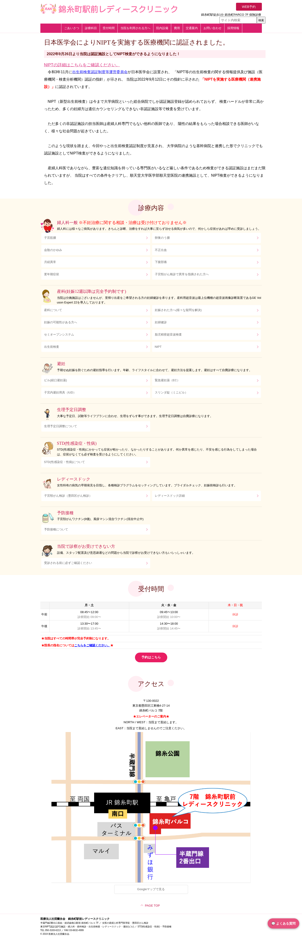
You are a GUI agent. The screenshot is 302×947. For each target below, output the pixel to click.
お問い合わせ (212, 28)
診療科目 (91, 28)
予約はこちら (151, 657)
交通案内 (192, 28)
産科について (53, 310)
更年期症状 (51, 274)
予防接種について (56, 529)
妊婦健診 (161, 322)
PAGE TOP (152, 905)
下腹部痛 (161, 262)
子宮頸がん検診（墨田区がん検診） (68, 495)
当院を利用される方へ (135, 28)
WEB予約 (249, 7)
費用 (177, 28)
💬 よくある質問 (283, 923)
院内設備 (162, 28)
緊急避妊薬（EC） (167, 380)
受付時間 (109, 28)
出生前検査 (51, 346)
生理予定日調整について (60, 426)
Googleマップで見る (151, 889)
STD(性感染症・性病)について (64, 462)
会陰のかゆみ (53, 250)
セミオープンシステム (59, 334)
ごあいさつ (71, 28)
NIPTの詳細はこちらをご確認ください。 (82, 65)
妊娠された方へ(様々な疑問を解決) (178, 310)
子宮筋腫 (50, 237)
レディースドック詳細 (170, 495)
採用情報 (233, 28)
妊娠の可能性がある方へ (60, 322)
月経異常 (50, 262)
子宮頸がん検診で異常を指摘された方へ (182, 274)
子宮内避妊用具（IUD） (60, 392)
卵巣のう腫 (162, 237)
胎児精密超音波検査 (168, 334)
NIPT (158, 346)
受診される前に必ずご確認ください (68, 563)
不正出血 (161, 250)
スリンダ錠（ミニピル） (171, 392)
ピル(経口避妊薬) (55, 380)
